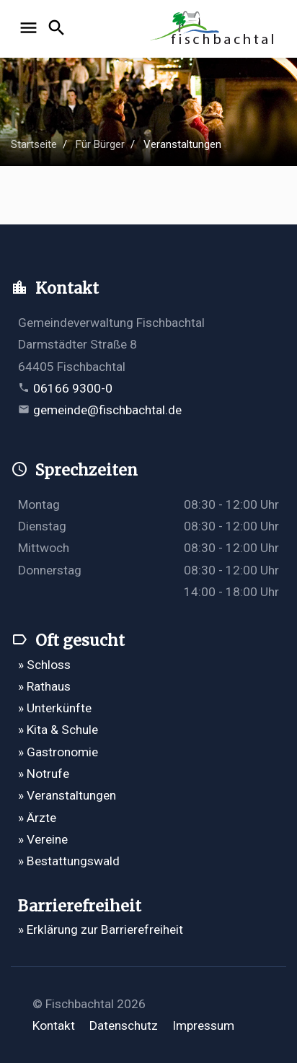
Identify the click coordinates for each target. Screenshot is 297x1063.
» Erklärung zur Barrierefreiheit (100, 929)
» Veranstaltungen (67, 795)
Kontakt (53, 1025)
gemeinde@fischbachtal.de (107, 410)
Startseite (34, 144)
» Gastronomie (58, 752)
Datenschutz (123, 1025)
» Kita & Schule (58, 729)
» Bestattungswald (69, 861)
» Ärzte (37, 817)
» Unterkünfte (55, 708)
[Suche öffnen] (58, 29)
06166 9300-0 (72, 388)
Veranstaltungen (182, 144)
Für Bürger (100, 144)
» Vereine (43, 839)
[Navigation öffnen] (30, 29)
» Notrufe (43, 773)
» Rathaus (44, 686)
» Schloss (44, 664)
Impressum (203, 1025)
